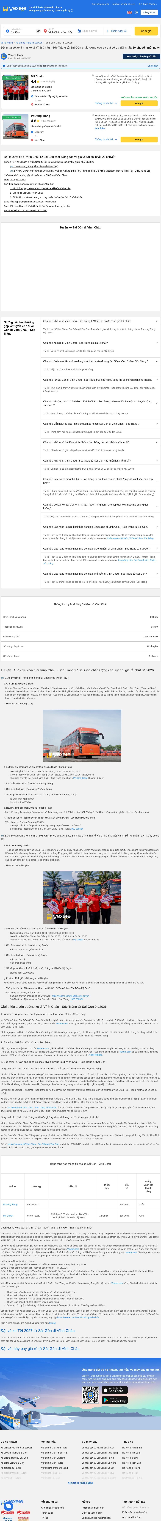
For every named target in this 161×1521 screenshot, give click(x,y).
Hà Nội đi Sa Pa (130, 1458)
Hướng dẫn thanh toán (93, 1507)
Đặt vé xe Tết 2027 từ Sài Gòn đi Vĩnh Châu (25, 210)
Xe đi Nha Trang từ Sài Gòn (14, 1458)
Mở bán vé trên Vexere (124, 4)
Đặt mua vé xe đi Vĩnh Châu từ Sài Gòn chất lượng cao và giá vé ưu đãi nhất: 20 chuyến (59, 156)
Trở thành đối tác (148, 4)
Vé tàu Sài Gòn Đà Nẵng (53, 1458)
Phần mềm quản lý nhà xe (135, 1512)
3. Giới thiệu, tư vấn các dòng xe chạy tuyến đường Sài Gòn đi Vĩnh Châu (46, 197)
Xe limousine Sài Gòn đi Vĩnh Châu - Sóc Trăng (130, 538)
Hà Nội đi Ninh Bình (132, 1447)
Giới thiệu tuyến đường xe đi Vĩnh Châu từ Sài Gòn (29, 184)
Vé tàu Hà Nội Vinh (50, 1478)
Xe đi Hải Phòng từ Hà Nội (14, 1473)
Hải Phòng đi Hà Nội (132, 1478)
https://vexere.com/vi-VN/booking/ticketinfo (78, 1317)
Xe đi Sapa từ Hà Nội (11, 1468)
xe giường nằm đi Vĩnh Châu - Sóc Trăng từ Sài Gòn (34, 1144)
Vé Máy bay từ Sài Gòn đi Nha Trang (100, 1452)
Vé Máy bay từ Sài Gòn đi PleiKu (98, 1473)
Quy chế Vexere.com (92, 1513)
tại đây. (52, 1323)
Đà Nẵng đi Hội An (131, 1468)
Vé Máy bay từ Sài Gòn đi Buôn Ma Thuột (99, 1479)
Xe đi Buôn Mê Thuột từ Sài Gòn (17, 1447)
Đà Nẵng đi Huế (130, 1473)
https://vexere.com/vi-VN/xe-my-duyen (70, 996)
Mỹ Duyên (78, 939)
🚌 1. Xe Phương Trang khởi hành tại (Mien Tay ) (34, 166)
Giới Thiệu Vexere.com (52, 1507)
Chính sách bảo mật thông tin (96, 1518)
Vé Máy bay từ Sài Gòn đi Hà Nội (98, 1458)
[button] (100, 321)
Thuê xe (127, 1441)
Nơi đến (51, 29)
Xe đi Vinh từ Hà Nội (11, 1478)
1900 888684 (76, 829)
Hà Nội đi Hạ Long (131, 1452)
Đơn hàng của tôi (100, 4)
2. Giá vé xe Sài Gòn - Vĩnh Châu (26, 193)
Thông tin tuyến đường (15, 179)
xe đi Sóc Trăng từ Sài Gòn (27, 42)
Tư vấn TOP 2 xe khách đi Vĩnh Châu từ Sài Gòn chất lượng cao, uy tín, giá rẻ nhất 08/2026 (49, 162)
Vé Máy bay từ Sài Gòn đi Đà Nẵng (99, 1463)
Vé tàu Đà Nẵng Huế (51, 1473)
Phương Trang (80, 778)
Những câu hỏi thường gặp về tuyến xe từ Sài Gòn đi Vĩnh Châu (35, 175)
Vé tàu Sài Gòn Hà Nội (52, 1463)
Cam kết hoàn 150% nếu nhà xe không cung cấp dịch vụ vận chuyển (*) (49, 9)
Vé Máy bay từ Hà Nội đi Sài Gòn (98, 1447)
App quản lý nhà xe (131, 1517)
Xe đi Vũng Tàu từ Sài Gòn (14, 1452)
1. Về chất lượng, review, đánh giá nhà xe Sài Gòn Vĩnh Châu (40, 188)
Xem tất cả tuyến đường (80, 1483)
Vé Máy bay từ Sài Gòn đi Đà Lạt (98, 1468)
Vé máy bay (89, 1441)
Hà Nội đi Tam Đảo (131, 1463)
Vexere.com (62, 1023)
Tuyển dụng (47, 1513)
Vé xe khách (7, 42)
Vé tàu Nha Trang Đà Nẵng (54, 1468)
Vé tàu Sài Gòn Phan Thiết (54, 1452)
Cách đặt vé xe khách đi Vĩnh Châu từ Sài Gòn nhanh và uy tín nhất (37, 206)
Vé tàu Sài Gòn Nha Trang (54, 1447)
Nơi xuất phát (16, 29)
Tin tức (44, 1518)
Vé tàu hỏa (48, 1441)
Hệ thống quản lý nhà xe (135, 1507)
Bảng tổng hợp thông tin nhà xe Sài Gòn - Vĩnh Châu (30, 201)
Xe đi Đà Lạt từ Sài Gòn (12, 1463)
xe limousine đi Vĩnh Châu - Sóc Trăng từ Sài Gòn (32, 1107)
